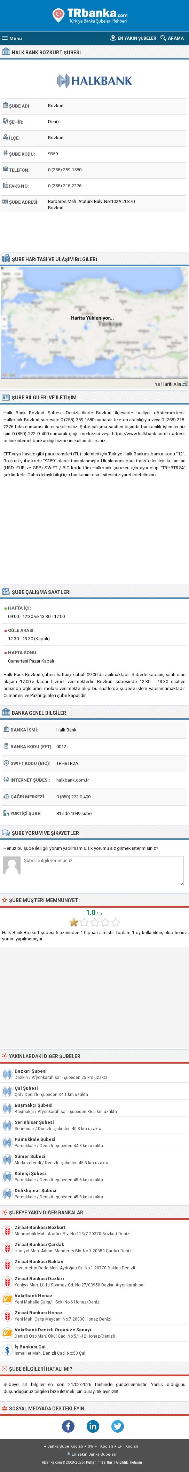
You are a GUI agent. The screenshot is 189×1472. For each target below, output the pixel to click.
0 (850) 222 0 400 (73, 796)
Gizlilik (122, 1462)
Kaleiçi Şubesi (30, 1173)
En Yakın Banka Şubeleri (94, 1454)
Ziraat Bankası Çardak (39, 1244)
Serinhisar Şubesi (34, 1122)
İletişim (136, 1462)
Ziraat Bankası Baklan (39, 1261)
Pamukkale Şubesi (35, 1139)
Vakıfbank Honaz (34, 1295)
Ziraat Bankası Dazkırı (39, 1278)
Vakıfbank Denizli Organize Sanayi (53, 1329)
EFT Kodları (128, 1446)
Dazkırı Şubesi (31, 1071)
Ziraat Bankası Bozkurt (40, 1227)
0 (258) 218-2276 (64, 185)
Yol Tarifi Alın (168, 384)
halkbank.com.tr (72, 780)
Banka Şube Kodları (65, 1446)
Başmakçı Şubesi (34, 1105)
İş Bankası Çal (30, 1346)
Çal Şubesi (26, 1088)
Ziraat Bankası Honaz (39, 1312)
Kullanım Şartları (99, 1462)
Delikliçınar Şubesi (35, 1190)
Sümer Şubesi (30, 1156)
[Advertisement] (94, 230)
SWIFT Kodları (100, 1446)
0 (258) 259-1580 (64, 169)
